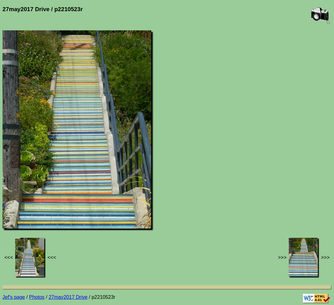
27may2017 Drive (68, 297)
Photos (37, 297)
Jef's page (13, 297)
